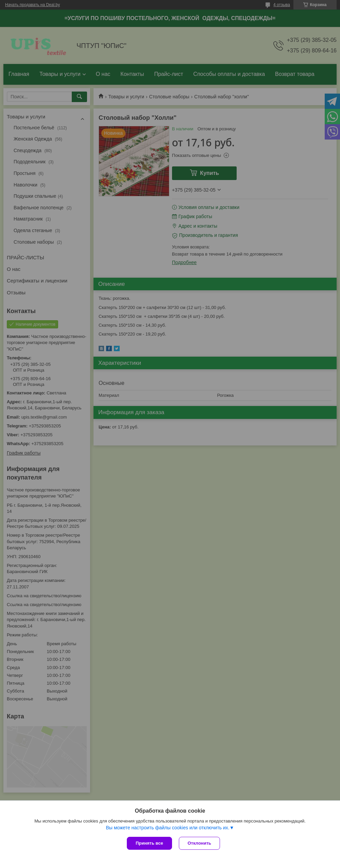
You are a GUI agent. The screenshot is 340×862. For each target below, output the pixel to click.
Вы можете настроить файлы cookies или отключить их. (167, 827)
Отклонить (199, 843)
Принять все (149, 843)
